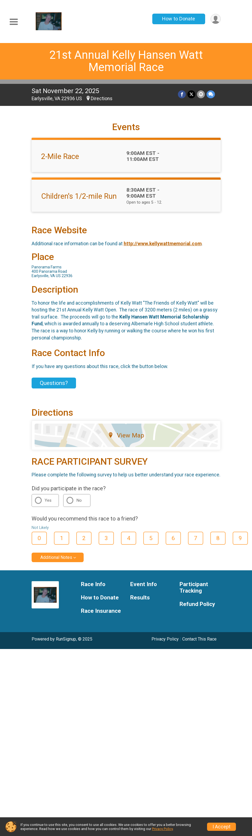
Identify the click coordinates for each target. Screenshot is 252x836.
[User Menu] (216, 19)
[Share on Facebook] (182, 94)
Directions (102, 98)
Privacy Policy (165, 639)
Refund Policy (197, 604)
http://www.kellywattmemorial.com (163, 243)
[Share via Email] (201, 94)
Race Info (93, 584)
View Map (126, 435)
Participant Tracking (194, 587)
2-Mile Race (60, 156)
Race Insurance (101, 611)
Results (140, 598)
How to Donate (178, 19)
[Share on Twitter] (191, 94)
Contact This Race (199, 639)
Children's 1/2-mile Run (79, 196)
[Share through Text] (211, 94)
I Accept (221, 826)
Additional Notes (56, 557)
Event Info (143, 584)
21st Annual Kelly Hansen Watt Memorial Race (126, 61)
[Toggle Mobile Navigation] (13, 21)
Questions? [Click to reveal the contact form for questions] (54, 383)
